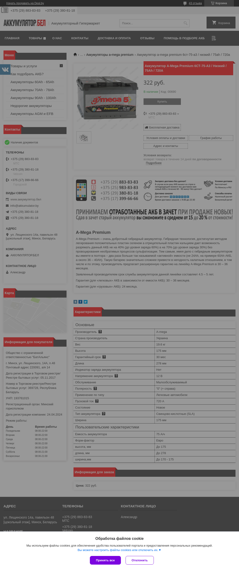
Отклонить (140, 560)
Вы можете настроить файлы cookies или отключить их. (117, 550)
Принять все (105, 560)
